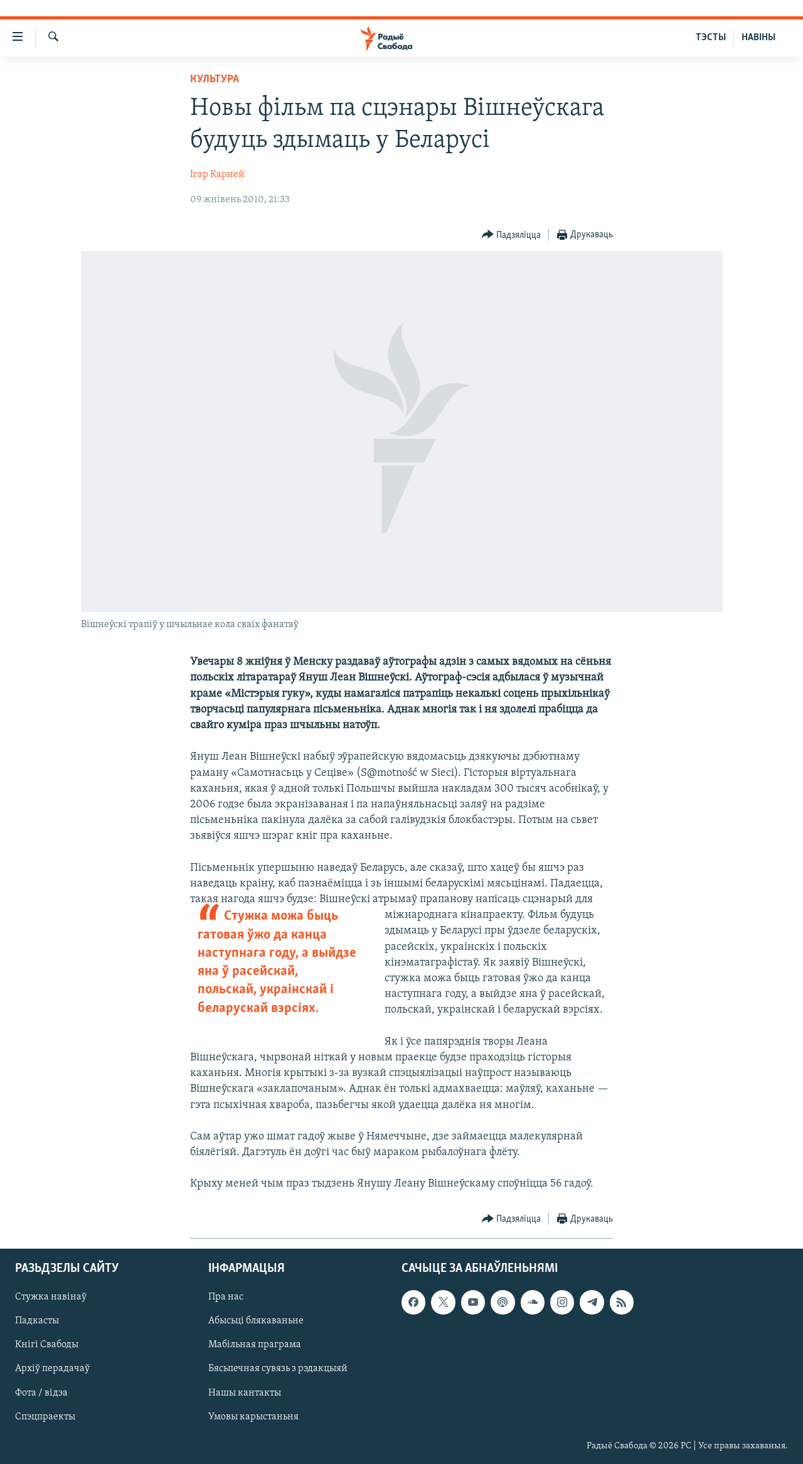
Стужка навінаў (51, 1297)
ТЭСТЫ (711, 38)
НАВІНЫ (758, 38)
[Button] (511, 235)
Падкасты (37, 1321)
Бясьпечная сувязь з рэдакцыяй (278, 1369)
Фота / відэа (41, 1392)
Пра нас (225, 1297)
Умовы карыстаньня (253, 1416)
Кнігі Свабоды (46, 1345)
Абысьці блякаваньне (256, 1321)
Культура (214, 79)
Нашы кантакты (244, 1392)
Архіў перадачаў (52, 1369)
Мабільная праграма (254, 1345)
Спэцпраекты (45, 1416)
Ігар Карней (217, 175)
